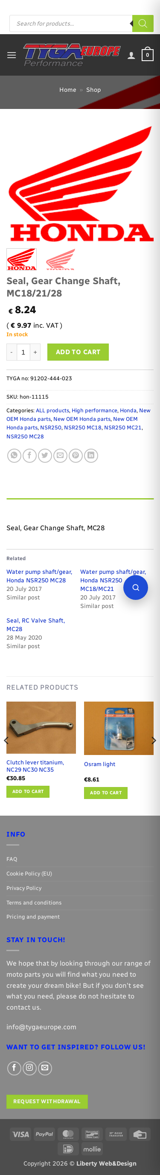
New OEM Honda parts (82, 419)
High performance (94, 410)
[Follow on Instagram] (114, 6)
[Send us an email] (122, 6)
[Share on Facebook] (30, 456)
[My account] (131, 55)
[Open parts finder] (135, 587)
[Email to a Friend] (60, 456)
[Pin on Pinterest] (76, 456)
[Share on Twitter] (45, 456)
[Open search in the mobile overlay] (81, 23)
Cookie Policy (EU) (29, 873)
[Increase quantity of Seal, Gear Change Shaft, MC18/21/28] (35, 352)
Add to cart (78, 352)
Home (67, 90)
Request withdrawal (47, 1101)
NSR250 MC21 (123, 427)
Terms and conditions (34, 902)
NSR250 (50, 427)
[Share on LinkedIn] (91, 456)
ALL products (52, 410)
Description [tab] (26, 506)
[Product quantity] (23, 352)
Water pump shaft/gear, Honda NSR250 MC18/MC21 (113, 580)
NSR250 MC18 (83, 427)
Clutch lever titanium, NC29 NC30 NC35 (35, 766)
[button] (11, 54)
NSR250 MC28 (25, 436)
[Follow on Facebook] (105, 6)
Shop (93, 90)
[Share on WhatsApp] (14, 456)
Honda (128, 410)
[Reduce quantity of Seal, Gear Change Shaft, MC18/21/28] (11, 352)
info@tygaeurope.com (41, 1027)
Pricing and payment (73, 6)
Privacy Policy (23, 888)
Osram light (99, 764)
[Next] (153, 758)
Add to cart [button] (28, 791)
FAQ (36, 6)
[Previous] (7, 758)
